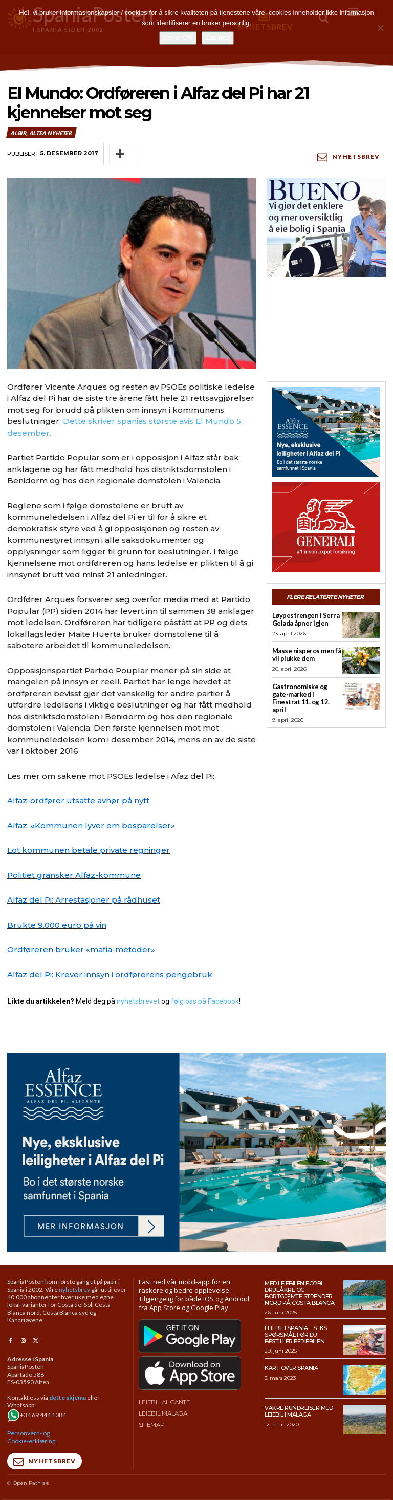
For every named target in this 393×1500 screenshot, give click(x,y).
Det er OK (178, 37)
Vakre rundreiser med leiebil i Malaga (299, 1411)
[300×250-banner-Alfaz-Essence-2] (326, 432)
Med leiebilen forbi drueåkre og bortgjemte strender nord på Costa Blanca (299, 1293)
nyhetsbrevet (138, 1001)
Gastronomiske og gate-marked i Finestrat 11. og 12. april (301, 698)
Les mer (218, 37)
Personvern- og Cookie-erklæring (31, 1437)
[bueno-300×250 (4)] (326, 227)
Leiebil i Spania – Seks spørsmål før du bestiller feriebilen (296, 1334)
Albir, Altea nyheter (41, 132)
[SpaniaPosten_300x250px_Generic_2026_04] (326, 527)
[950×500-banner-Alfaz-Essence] (196, 1152)
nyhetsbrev (74, 1289)
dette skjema (67, 1397)
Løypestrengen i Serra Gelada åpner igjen (306, 619)
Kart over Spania (291, 1368)
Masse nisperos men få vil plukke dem (306, 654)
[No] (380, 28)
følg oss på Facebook (205, 1001)
